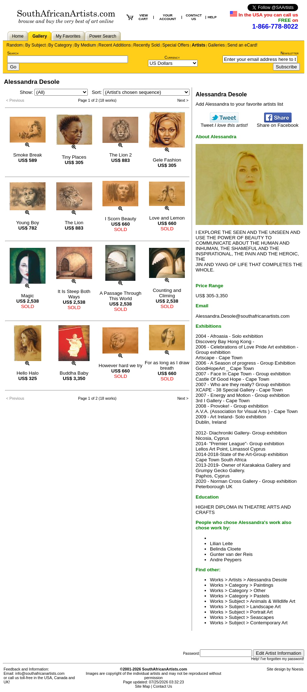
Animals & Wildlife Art (273, 601)
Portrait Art (261, 612)
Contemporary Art (268, 622)
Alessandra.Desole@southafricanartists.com (242, 316)
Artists (198, 45)
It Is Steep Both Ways (74, 294)
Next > (182, 100)
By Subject (35, 45)
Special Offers (175, 45)
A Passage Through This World (120, 295)
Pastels (261, 596)
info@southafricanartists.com (40, 673)
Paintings (263, 585)
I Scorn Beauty (120, 218)
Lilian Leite (221, 543)
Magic (27, 295)
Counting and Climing (167, 293)
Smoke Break (27, 155)
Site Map (142, 686)
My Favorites (68, 36)
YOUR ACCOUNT (167, 17)
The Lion (74, 222)
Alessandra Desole (267, 579)
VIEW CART (143, 17)
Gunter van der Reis (231, 554)
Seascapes (262, 617)
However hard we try (120, 365)
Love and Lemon (166, 218)
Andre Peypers (225, 559)
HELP (212, 17)
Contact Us (162, 686)
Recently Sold (146, 45)
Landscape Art (265, 606)
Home (18, 36)
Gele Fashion (167, 160)
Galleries (216, 45)
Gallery (39, 36)
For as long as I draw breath (167, 365)
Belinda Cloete (225, 549)
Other (259, 590)
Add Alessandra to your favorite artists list (239, 104)
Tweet (224, 123)
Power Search (102, 36)
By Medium (85, 45)
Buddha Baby (74, 373)
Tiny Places (74, 157)
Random (14, 45)
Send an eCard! (242, 45)
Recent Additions (115, 45)
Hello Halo (27, 373)
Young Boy (27, 222)
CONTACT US (194, 17)
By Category (60, 45)
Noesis (297, 669)
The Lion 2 (120, 155)
